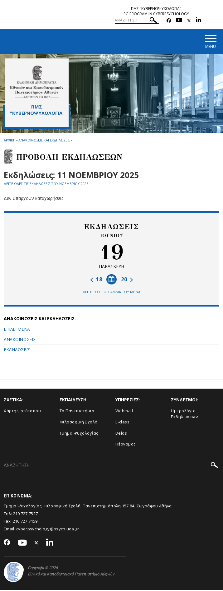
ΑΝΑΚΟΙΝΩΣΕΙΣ (20, 341)
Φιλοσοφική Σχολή (79, 423)
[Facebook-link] (169, 20)
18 (96, 280)
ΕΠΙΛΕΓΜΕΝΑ (17, 330)
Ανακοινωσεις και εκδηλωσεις (44, 141)
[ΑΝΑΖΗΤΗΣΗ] (137, 20)
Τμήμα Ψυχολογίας (79, 434)
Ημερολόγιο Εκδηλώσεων (184, 415)
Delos (121, 434)
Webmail (124, 412)
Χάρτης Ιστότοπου (22, 412)
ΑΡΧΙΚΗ (9, 141)
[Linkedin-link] (198, 20)
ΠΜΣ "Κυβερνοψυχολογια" (156, 8)
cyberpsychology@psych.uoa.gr (47, 530)
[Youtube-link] (179, 20)
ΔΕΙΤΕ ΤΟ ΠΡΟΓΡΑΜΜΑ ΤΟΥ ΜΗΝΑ (111, 292)
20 (127, 280)
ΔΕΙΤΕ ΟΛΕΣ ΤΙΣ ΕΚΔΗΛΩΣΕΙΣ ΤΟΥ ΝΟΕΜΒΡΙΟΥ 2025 (46, 184)
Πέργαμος (125, 445)
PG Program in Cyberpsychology (156, 13)
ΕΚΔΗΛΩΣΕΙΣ (17, 351)
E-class (122, 423)
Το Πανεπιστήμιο (77, 412)
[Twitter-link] (189, 20)
